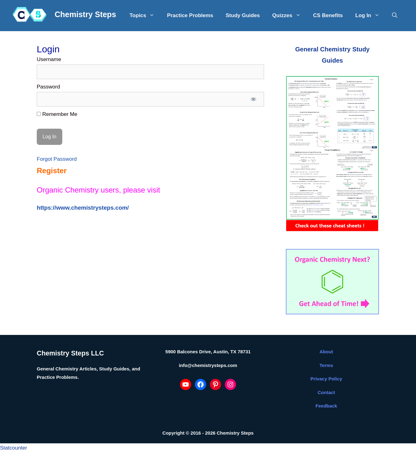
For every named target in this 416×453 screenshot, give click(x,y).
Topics (145, 15)
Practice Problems (190, 15)
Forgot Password (57, 159)
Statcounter (13, 448)
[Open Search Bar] (395, 15)
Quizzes (289, 15)
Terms (326, 365)
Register (52, 170)
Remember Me (57, 114)
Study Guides (243, 15)
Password (48, 87)
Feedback (326, 405)
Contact (326, 392)
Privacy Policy (326, 378)
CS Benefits (328, 15)
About (326, 351)
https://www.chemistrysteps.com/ (83, 207)
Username (49, 59)
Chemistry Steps (85, 14)
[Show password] (253, 99)
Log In (370, 15)
